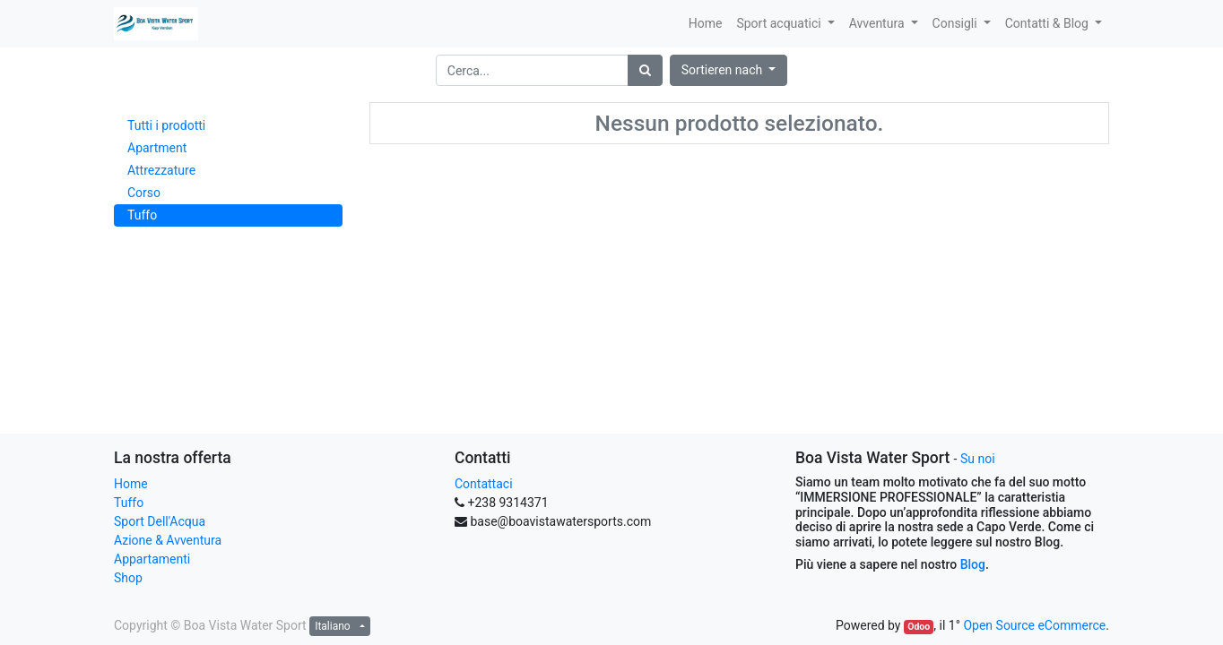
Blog (972, 564)
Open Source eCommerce (1034, 625)
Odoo (918, 626)
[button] (728, 70)
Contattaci (484, 484)
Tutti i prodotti (166, 125)
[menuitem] (705, 23)
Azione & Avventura (167, 540)
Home (131, 484)
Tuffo (128, 502)
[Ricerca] (645, 70)
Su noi (977, 459)
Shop (128, 578)
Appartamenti (152, 559)
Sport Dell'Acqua (159, 521)
